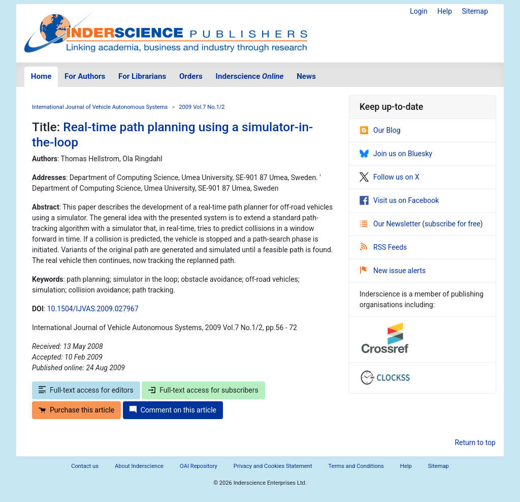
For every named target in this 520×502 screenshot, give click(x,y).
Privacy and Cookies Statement (273, 466)
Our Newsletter (391, 224)
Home (41, 76)
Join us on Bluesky (396, 154)
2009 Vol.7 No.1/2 (201, 107)
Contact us (85, 466)
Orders (191, 76)
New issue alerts (393, 271)
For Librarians (142, 76)
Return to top (475, 442)
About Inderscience (139, 466)
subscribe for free (452, 224)
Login (419, 11)
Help (444, 11)
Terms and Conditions (356, 466)
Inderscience (250, 76)
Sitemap (475, 11)
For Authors (84, 76)
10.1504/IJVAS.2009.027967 (93, 309)
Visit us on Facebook (399, 200)
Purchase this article (76, 410)
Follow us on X (389, 177)
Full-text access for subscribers (203, 390)
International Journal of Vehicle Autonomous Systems (100, 107)
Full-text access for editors (86, 390)
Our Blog (380, 130)
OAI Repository (198, 466)
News (306, 76)
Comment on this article (172, 410)
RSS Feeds (383, 247)
